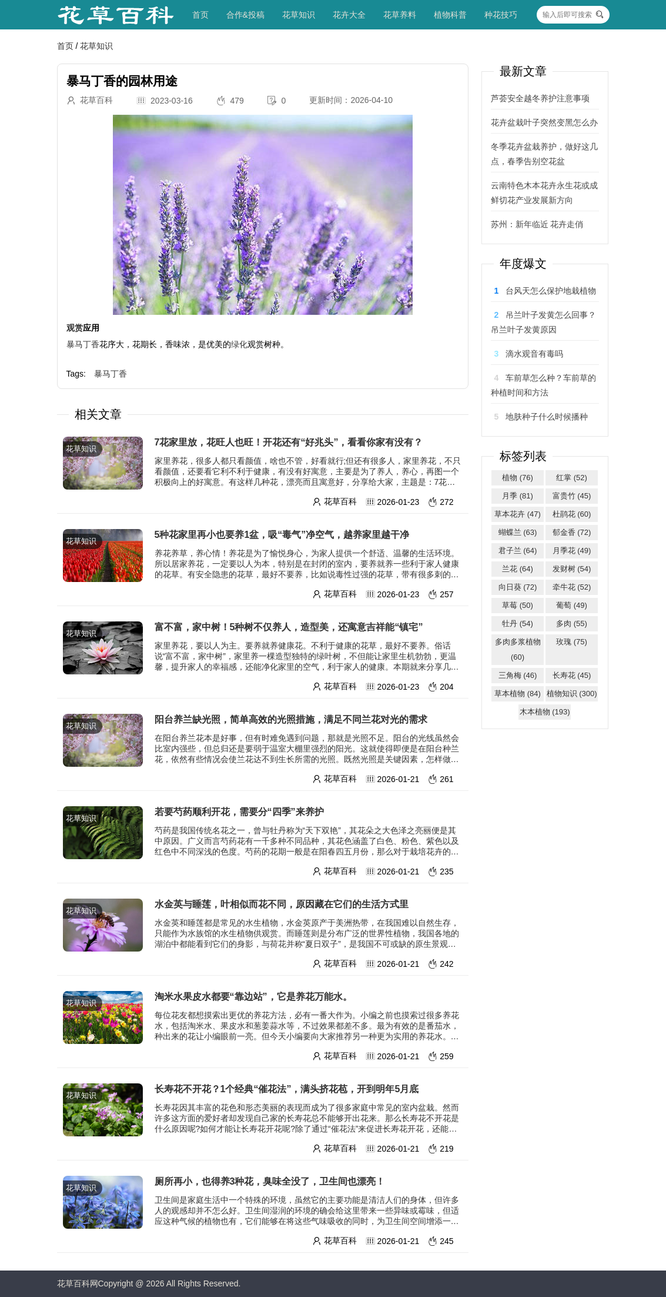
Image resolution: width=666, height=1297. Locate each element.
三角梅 (517, 675)
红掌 (571, 477)
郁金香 (572, 532)
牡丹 (517, 623)
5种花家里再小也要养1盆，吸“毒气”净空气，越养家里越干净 (282, 535)
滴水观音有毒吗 (534, 353)
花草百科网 (77, 1283)
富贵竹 (572, 495)
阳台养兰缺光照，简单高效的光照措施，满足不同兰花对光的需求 (291, 719)
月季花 (572, 550)
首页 (200, 14)
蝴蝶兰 (517, 532)
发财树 (572, 568)
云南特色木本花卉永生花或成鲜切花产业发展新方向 (544, 193)
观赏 (74, 327)
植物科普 (450, 14)
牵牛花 (572, 587)
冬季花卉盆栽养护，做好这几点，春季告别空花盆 (544, 154)
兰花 (517, 568)
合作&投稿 (245, 14)
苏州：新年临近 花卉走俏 (537, 224)
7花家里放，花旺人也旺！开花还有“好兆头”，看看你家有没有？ (289, 442)
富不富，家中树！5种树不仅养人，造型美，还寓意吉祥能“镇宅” (289, 627)
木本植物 (545, 711)
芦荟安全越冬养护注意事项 (540, 98)
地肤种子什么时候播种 (547, 416)
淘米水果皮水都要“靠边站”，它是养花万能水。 (253, 997)
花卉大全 (349, 14)
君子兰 (517, 550)
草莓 (517, 605)
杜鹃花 (572, 514)
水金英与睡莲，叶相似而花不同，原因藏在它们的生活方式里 (282, 904)
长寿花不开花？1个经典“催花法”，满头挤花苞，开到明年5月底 (287, 1089)
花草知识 (298, 14)
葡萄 (571, 605)
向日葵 (517, 587)
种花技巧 (500, 14)
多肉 (571, 623)
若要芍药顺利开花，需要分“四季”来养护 (239, 812)
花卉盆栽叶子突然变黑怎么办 (544, 122)
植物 (517, 477)
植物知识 (572, 693)
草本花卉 (517, 514)
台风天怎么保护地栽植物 (551, 290)
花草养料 (399, 14)
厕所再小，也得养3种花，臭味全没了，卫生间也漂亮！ (270, 1181)
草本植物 (517, 693)
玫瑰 (571, 641)
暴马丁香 (82, 344)
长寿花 (572, 675)
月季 (517, 495)
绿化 (239, 344)
